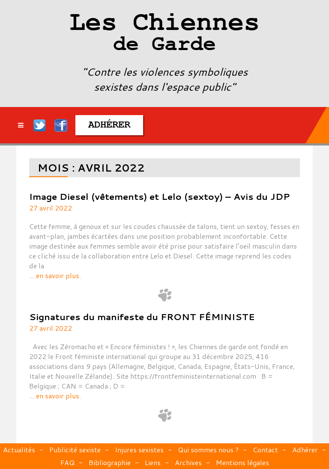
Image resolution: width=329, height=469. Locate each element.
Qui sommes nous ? (208, 449)
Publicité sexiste (75, 449)
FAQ (67, 462)
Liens (153, 462)
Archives (188, 462)
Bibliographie (110, 462)
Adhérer (305, 449)
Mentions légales (242, 462)
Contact (265, 449)
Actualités (19, 449)
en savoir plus (57, 275)
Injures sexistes (139, 449)
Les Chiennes (164, 34)
